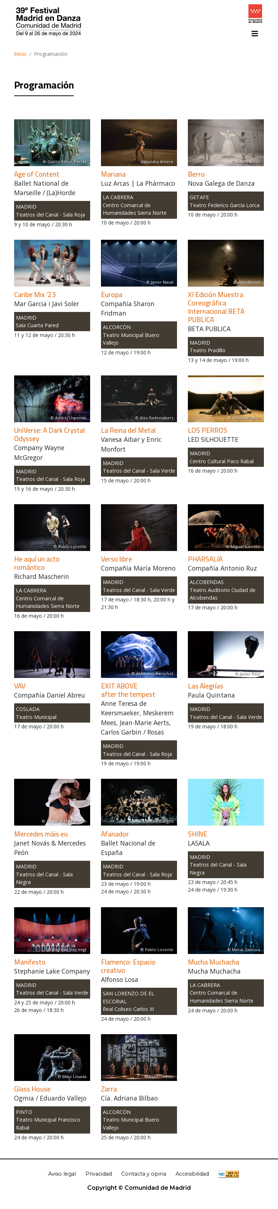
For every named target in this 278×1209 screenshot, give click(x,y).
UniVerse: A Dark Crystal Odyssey (49, 434)
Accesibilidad (192, 1174)
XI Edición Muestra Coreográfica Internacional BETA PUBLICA (216, 307)
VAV (19, 685)
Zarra (109, 1088)
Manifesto (30, 962)
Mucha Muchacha (213, 962)
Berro (196, 174)
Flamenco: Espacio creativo (128, 966)
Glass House (32, 1088)
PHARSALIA (205, 559)
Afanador (115, 833)
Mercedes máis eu (41, 833)
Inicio (20, 53)
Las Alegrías (205, 685)
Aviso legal (62, 1174)
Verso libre (116, 559)
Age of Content (36, 174)
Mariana (113, 174)
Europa (111, 294)
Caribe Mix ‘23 (35, 294)
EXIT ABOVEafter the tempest (128, 690)
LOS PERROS (207, 430)
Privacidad (98, 1174)
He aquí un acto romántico (37, 563)
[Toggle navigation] (255, 33)
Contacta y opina (143, 1174)
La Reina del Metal (128, 430)
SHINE (197, 833)
